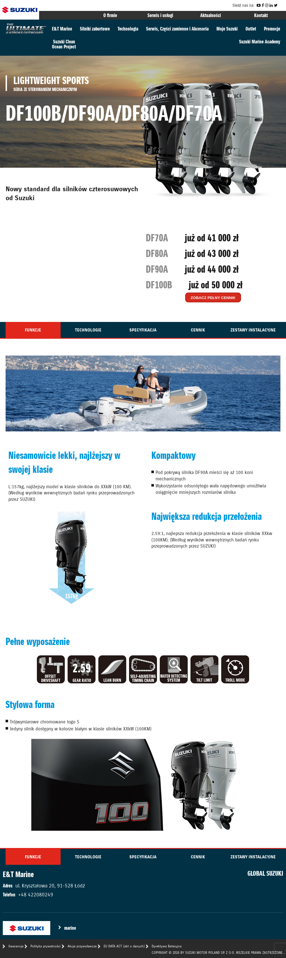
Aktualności (210, 15)
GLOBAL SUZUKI (265, 874)
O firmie (110, 15)
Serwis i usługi (160, 15)
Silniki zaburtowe (95, 28)
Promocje (272, 28)
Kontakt (261, 15)
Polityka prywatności (45, 946)
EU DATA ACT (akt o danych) (124, 946)
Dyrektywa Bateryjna (167, 946)
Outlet (251, 28)
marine (70, 928)
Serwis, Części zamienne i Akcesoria (177, 28)
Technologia (128, 28)
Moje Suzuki (227, 28)
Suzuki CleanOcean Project (64, 44)
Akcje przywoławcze (82, 946)
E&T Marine (62, 28)
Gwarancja (15, 946)
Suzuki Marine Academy (259, 41)
